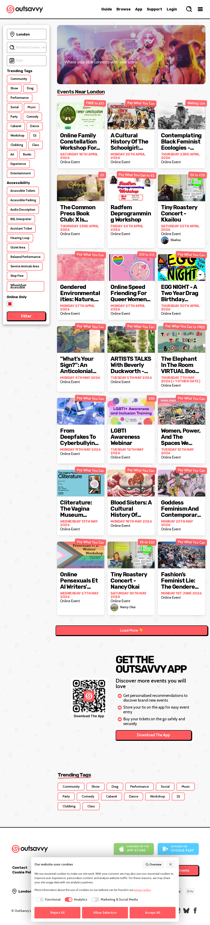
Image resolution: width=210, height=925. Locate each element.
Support (154, 9)
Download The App (153, 735)
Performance (139, 786)
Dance (133, 796)
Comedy (88, 796)
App (138, 9)
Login (172, 9)
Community (71, 786)
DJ (178, 796)
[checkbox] (47, 899)
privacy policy (142, 890)
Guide (106, 9)
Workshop (157, 796)
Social (165, 786)
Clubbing (69, 806)
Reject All (57, 913)
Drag (115, 786)
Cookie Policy (24, 872)
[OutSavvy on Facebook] (195, 910)
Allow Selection (105, 913)
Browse (123, 9)
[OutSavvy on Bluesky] (186, 910)
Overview (153, 864)
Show (95, 786)
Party (66, 796)
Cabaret (111, 796)
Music (185, 786)
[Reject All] (171, 864)
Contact (19, 867)
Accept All (152, 913)
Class (91, 806)
